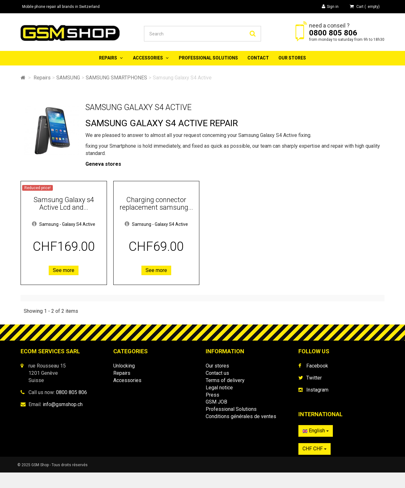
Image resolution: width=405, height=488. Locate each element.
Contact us (217, 373)
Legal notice (219, 388)
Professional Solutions (208, 57)
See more (63, 270)
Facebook (317, 366)
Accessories (148, 57)
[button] (34, 224)
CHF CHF (314, 452)
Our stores (292, 57)
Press (212, 395)
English (315, 434)
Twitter (314, 378)
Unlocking (124, 366)
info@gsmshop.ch (63, 404)
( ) (365, 6)
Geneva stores (103, 164)
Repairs (108, 57)
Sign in (330, 6)
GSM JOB (216, 402)
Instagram (317, 390)
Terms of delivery (225, 380)
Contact (258, 57)
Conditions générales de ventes (241, 416)
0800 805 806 (333, 32)
